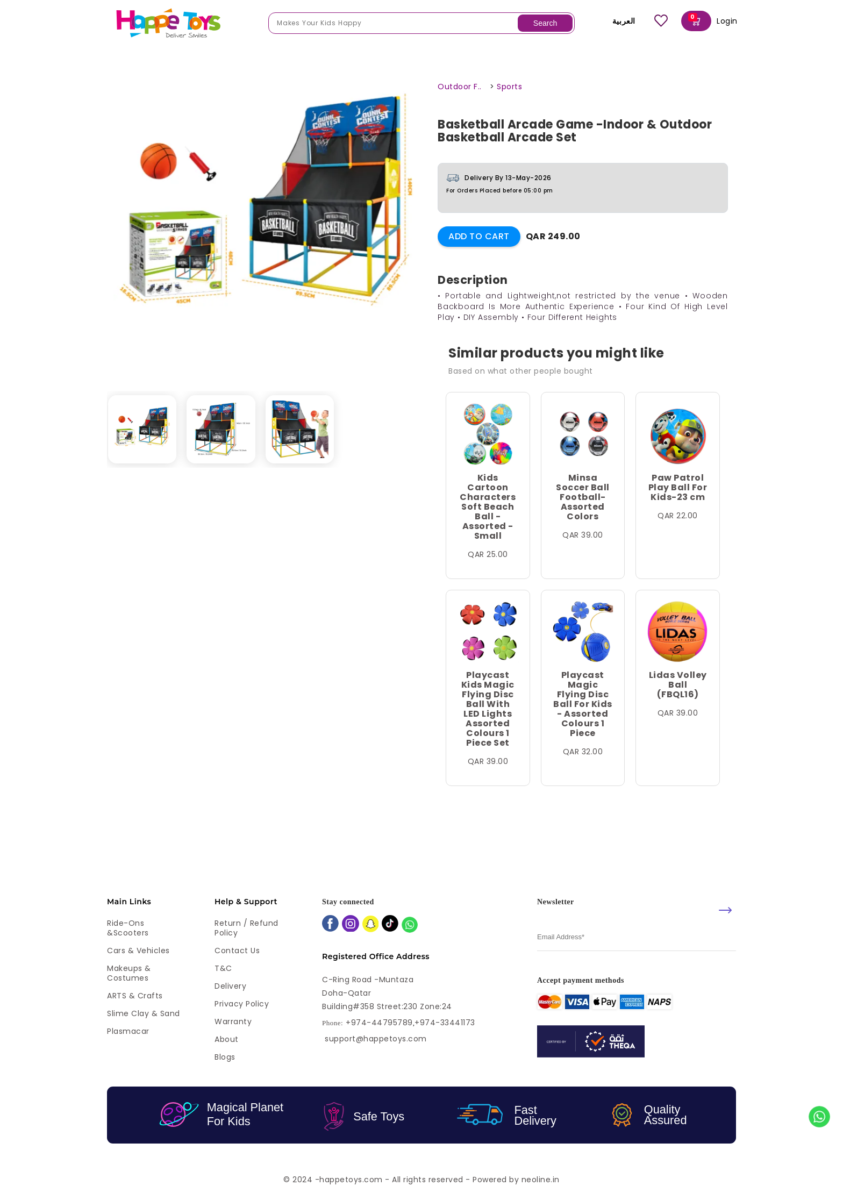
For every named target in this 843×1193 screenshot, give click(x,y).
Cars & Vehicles (138, 950)
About (227, 1039)
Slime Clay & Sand (143, 1013)
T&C (223, 968)
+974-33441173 (445, 1023)
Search (545, 23)
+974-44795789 (379, 1023)
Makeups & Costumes (129, 973)
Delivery (230, 986)
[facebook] (330, 924)
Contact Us (237, 950)
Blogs (225, 1057)
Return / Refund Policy (246, 928)
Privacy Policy (242, 1004)
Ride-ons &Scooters (128, 928)
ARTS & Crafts (135, 996)
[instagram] (350, 924)
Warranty (233, 1021)
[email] (636, 937)
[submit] (725, 910)
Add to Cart (479, 236)
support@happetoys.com (376, 1039)
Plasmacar (128, 1031)
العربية (616, 21)
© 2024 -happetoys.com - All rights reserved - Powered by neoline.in (421, 1179)
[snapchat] (370, 925)
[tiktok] (390, 924)
